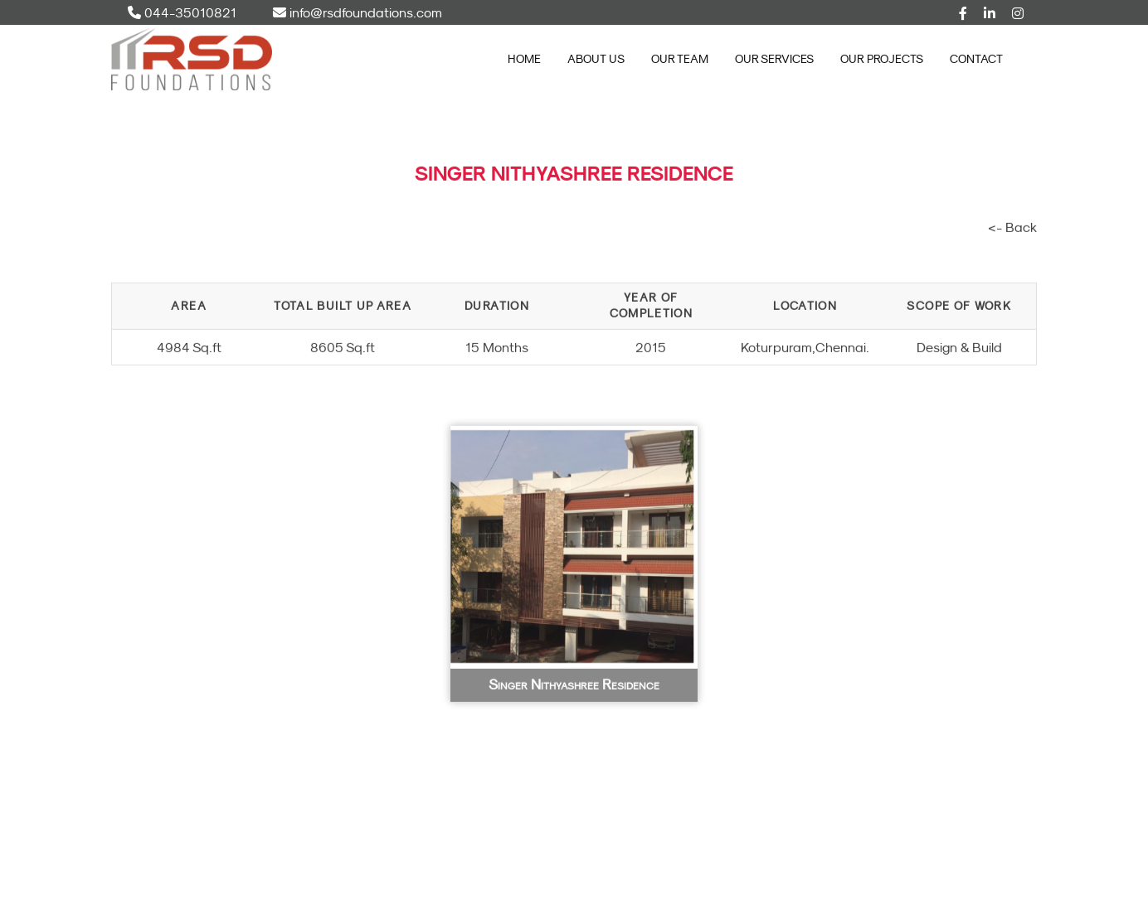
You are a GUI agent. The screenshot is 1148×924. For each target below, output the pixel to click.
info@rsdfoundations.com (357, 12)
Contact (976, 58)
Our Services (774, 58)
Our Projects (881, 58)
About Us (596, 58)
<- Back (1012, 232)
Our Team (679, 58)
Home (524, 58)
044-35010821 (182, 12)
